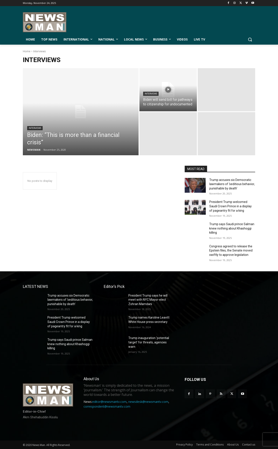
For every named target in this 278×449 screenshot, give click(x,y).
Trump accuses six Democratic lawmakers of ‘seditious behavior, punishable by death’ (232, 184)
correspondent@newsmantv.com (107, 406)
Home (26, 51)
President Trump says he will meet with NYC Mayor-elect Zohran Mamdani (147, 300)
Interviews (35, 128)
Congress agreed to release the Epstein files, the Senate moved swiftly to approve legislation (231, 251)
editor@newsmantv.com (109, 402)
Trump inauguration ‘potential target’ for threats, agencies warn (148, 342)
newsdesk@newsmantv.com (148, 402)
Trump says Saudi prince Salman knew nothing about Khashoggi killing (231, 228)
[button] (250, 39)
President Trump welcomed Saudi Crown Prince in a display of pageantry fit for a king (230, 206)
